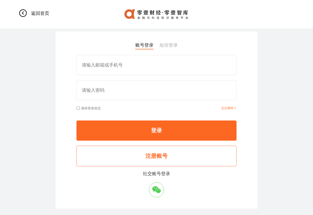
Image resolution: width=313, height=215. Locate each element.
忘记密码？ (229, 108)
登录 (156, 130)
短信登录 (169, 45)
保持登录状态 (88, 108)
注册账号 (156, 156)
